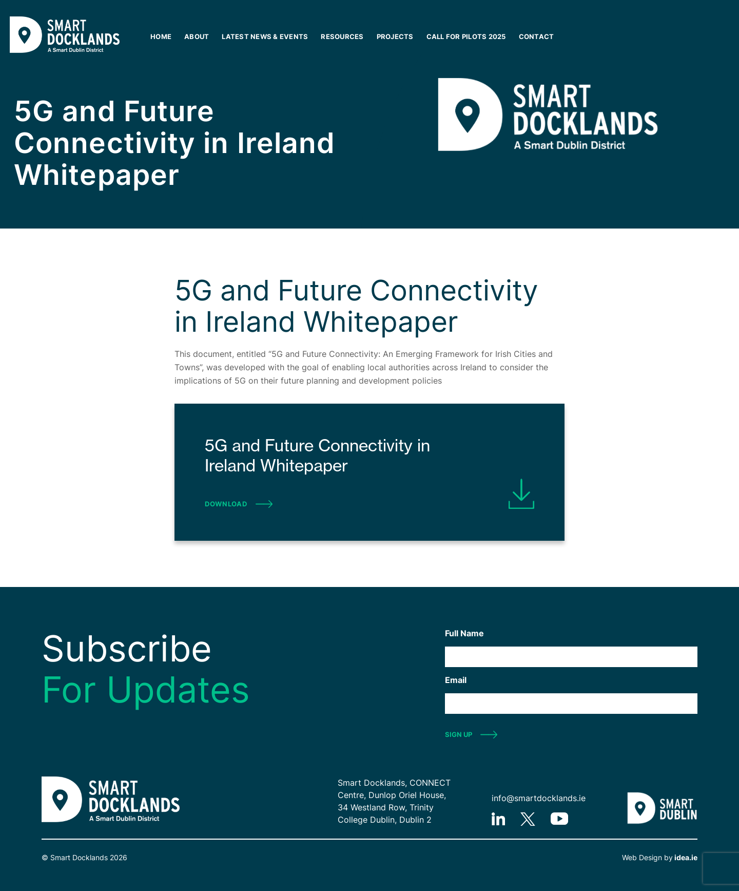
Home (160, 36)
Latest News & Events (265, 36)
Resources (342, 36)
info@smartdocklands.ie (539, 798)
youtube (559, 818)
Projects (395, 36)
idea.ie (685, 857)
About (196, 36)
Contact (536, 36)
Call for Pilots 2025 (466, 36)
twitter (527, 819)
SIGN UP (458, 734)
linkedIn (498, 818)
